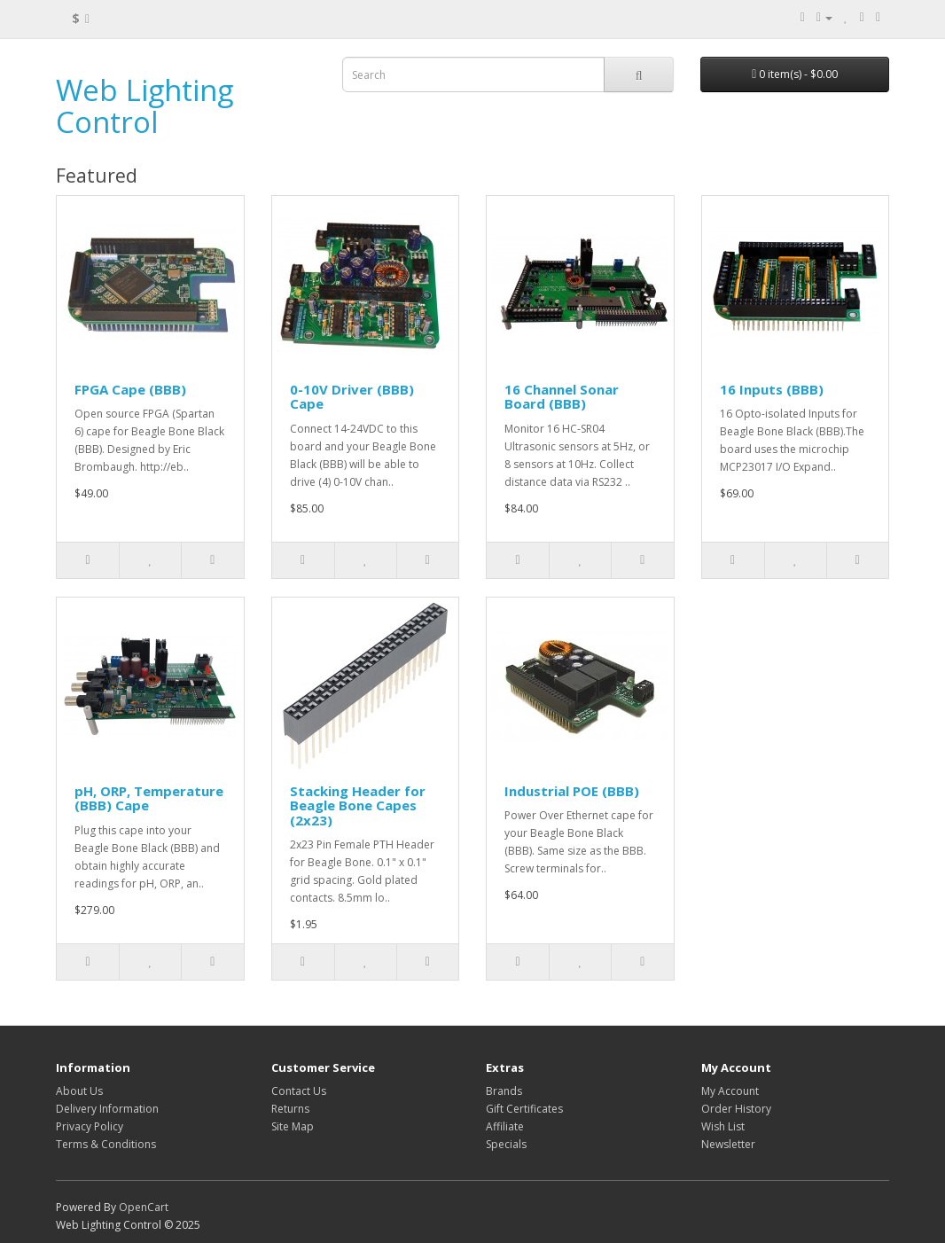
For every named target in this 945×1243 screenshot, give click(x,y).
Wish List (723, 1126)
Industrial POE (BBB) (571, 791)
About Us (79, 1090)
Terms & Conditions (106, 1144)
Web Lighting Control (144, 106)
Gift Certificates (524, 1108)
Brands (504, 1090)
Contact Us (298, 1090)
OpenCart (143, 1207)
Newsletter (728, 1144)
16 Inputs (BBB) (772, 389)
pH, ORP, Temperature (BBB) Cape (148, 798)
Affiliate (505, 1126)
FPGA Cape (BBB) (130, 389)
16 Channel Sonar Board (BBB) (561, 396)
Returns (290, 1108)
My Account (730, 1090)
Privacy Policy (89, 1126)
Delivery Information (107, 1108)
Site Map (292, 1126)
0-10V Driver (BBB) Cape (352, 396)
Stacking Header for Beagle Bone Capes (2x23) (358, 805)
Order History (736, 1108)
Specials (506, 1144)
